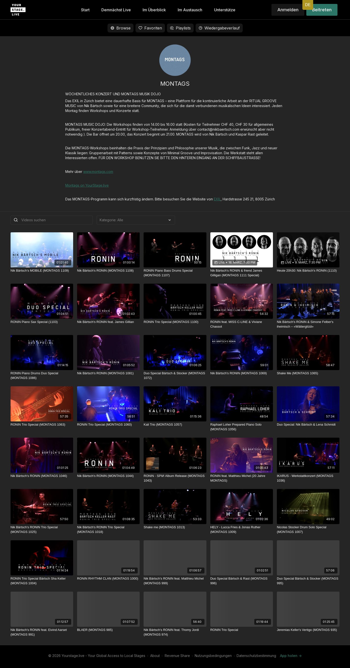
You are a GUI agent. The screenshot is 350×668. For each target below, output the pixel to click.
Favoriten (150, 28)
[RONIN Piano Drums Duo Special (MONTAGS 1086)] (42, 375)
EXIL (217, 199)
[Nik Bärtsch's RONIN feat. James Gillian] (108, 322)
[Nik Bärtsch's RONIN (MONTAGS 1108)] (108, 270)
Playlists (180, 28)
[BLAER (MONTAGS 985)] (108, 629)
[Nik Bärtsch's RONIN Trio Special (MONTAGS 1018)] (108, 529)
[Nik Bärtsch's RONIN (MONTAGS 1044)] (108, 475)
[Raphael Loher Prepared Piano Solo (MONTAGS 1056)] (241, 427)
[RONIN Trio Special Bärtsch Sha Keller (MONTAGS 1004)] (42, 581)
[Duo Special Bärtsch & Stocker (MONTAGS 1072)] (175, 375)
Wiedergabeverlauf (219, 28)
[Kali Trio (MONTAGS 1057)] (175, 424)
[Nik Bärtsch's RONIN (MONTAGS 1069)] (241, 373)
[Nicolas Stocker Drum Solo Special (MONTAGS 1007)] (308, 529)
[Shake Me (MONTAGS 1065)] (308, 373)
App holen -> (291, 656)
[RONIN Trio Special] (241, 629)
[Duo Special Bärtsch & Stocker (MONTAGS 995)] (308, 581)
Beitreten (322, 9)
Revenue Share (177, 656)
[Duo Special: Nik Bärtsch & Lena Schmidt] (308, 424)
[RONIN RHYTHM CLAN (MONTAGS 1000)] (108, 578)
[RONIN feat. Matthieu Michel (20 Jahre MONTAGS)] (241, 478)
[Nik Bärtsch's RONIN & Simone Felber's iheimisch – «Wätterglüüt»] (308, 324)
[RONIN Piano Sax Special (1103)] (42, 322)
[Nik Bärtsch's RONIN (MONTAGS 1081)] (108, 373)
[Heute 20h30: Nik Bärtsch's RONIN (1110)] (308, 270)
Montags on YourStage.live (87, 185)
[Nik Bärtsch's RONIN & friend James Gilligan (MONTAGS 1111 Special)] (241, 273)
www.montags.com (98, 171)
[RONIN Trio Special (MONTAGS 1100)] (175, 322)
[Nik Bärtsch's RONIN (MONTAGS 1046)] (42, 475)
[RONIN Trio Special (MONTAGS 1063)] (42, 424)
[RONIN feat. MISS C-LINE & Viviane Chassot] (241, 324)
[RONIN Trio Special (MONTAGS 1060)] (108, 424)
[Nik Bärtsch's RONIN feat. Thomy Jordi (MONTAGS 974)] (175, 632)
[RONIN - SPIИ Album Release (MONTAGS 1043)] (175, 478)
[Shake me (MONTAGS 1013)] (175, 527)
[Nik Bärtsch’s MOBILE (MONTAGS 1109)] (42, 270)
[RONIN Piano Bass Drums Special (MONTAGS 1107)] (175, 273)
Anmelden (287, 9)
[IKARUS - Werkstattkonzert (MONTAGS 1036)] (308, 478)
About (155, 656)
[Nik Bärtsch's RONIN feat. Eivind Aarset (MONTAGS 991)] (42, 632)
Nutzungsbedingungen (213, 656)
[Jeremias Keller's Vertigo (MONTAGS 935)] (308, 629)
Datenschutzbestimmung (256, 656)
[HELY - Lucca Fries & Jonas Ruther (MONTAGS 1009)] (241, 529)
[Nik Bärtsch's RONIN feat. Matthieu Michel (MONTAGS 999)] (175, 581)
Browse (120, 28)
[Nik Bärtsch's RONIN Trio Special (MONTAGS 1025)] (42, 529)
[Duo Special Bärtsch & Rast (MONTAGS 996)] (241, 581)
